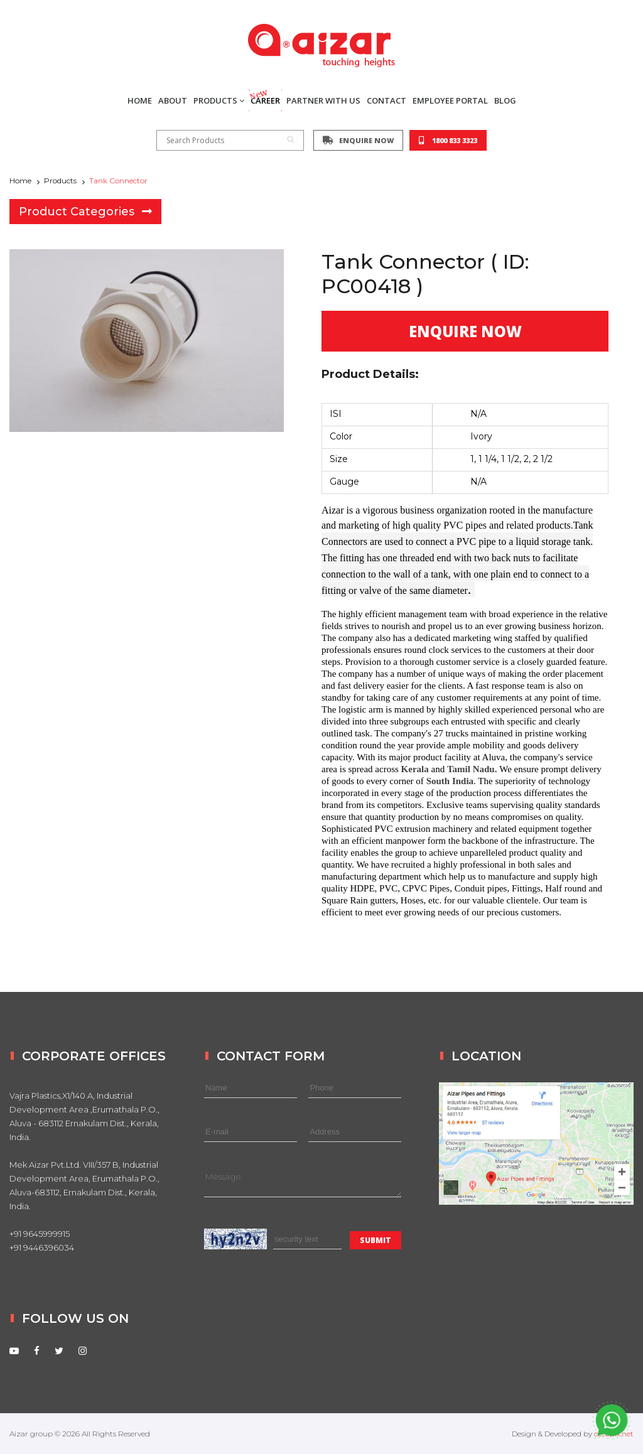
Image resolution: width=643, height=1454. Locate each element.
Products (60, 180)
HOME (139, 100)
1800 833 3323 (448, 140)
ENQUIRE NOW (358, 140)
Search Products (230, 140)
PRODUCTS (218, 100)
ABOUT (172, 100)
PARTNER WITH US (323, 100)
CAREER (264, 98)
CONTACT (386, 100)
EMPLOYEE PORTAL (450, 100)
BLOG (505, 100)
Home (20, 180)
